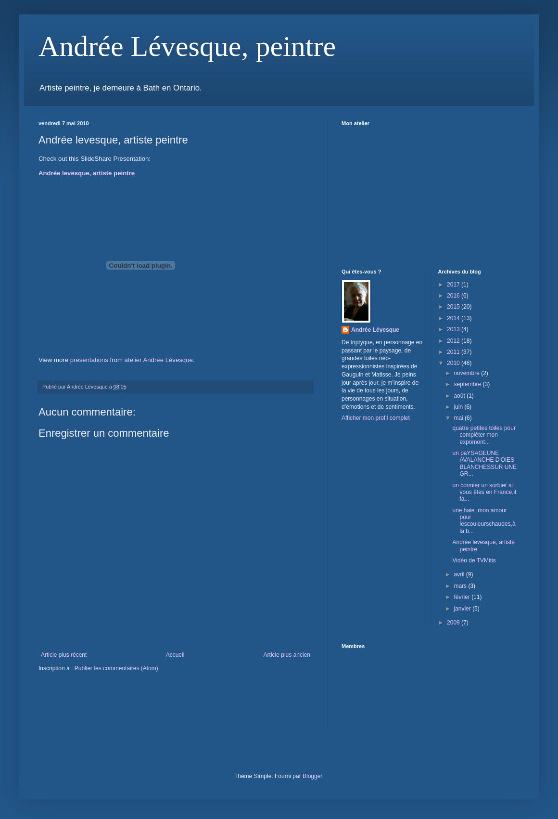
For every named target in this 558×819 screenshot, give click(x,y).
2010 (454, 363)
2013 (454, 329)
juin (459, 406)
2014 (454, 318)
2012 (454, 341)
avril (460, 574)
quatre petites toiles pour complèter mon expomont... (483, 435)
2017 (454, 284)
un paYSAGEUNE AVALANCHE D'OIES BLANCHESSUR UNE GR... (484, 463)
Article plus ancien (287, 654)
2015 (454, 306)
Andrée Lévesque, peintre (187, 46)
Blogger (312, 776)
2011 (454, 352)
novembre (467, 373)
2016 (454, 295)
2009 (454, 622)
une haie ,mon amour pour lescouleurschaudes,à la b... (483, 520)
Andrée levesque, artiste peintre (86, 173)
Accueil (175, 654)
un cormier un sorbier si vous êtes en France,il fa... (484, 492)
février (462, 597)
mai (459, 418)
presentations (89, 360)
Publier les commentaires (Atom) (116, 668)
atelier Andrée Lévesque (159, 360)
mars (461, 586)
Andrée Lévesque (375, 329)
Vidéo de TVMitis (473, 560)
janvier (463, 608)
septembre (468, 384)
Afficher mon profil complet (376, 418)
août (460, 395)
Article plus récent (64, 654)
